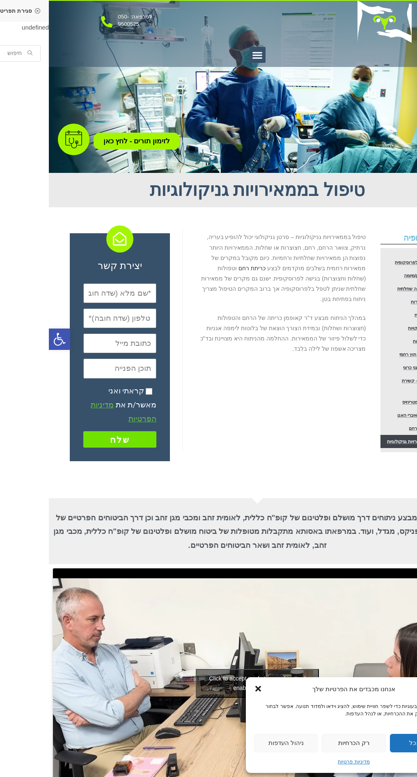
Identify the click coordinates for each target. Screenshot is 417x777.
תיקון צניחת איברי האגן (371, 444)
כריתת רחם (203, 268)
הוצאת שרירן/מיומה (374, 280)
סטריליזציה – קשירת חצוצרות (366, 412)
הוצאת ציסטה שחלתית (372, 297)
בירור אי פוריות (377, 362)
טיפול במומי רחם (376, 461)
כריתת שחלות (378, 329)
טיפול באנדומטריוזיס (373, 428)
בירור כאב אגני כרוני (373, 395)
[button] (209, 689)
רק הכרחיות (305, 742)
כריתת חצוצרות (376, 313)
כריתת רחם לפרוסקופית (371, 264)
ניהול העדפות (237, 742)
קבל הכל (372, 742)
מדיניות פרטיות (305, 762)
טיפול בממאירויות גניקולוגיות (368, 477)
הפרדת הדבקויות (375, 346)
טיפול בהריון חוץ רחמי (372, 379)
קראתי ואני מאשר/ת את (75, 404)
